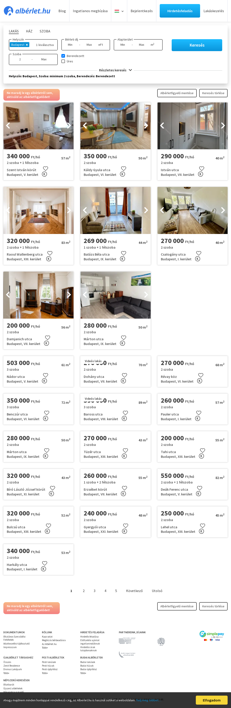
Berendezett (75, 56)
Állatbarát (8, 684)
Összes (7, 662)
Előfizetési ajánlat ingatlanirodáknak (90, 642)
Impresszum (10, 647)
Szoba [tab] (45, 31)
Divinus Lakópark (12, 669)
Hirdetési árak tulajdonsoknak (88, 649)
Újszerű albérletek (13, 688)
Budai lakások (87, 662)
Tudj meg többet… (148, 700)
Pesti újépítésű (50, 669)
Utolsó (157, 590)
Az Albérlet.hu (49, 644)
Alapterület (125, 39)
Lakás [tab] (14, 31)
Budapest (19, 45)
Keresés (197, 45)
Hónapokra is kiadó (13, 692)
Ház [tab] (29, 31)
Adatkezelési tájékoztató (16, 643)
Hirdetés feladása (89, 636)
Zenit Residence (11, 665)
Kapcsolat (47, 636)
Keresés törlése (213, 93)
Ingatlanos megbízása (90, 11)
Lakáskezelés (213, 11)
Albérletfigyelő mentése (177, 93)
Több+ (45, 647)
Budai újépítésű (88, 669)
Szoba (17, 54)
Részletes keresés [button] (115, 70)
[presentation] (8, 126)
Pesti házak (48, 665)
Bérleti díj (71, 39)
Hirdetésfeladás (179, 11)
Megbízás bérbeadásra (54, 640)
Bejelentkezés (142, 11)
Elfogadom (212, 700)
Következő (134, 590)
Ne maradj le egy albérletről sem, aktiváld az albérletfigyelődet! (30, 95)
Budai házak (87, 665)
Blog (62, 11)
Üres (70, 61)
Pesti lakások (49, 662)
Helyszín (18, 39)
